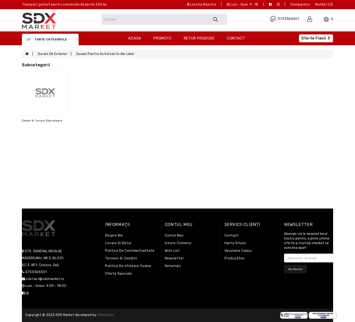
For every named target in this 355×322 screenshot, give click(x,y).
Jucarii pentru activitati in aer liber (105, 54)
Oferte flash (316, 38)
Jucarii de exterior (52, 54)
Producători (235, 258)
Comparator (300, 4)
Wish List (172, 251)
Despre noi (114, 235)
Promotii (162, 38)
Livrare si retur (118, 243)
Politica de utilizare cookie (128, 266)
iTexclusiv (105, 315)
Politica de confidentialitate (129, 251)
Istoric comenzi (178, 243)
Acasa (134, 38)
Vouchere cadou (238, 251)
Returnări (173, 266)
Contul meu (174, 235)
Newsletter (174, 258)
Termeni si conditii (121, 258)
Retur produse (199, 38)
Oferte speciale (118, 274)
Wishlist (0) (324, 4)
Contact (236, 38)
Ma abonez (295, 269)
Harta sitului (235, 243)
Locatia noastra (201, 4)
